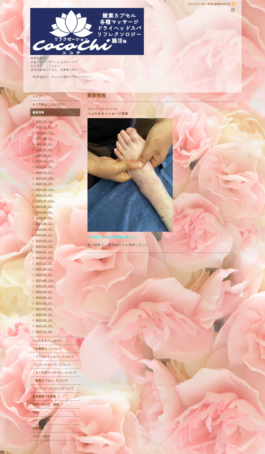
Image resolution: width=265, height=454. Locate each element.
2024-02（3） (45, 246)
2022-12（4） (45, 325)
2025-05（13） (45, 161)
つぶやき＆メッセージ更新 (108, 113)
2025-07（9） (45, 149)
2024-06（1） (45, 223)
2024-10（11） (45, 201)
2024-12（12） (45, 189)
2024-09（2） (45, 206)
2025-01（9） (45, 183)
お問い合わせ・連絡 (45, 404)
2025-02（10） (45, 178)
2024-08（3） (45, 212)
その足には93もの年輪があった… (113, 237)
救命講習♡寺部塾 (44, 396)
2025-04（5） (45, 166)
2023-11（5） (45, 263)
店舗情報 (38, 428)
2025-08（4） (45, 144)
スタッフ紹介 (41, 436)
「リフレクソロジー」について (53, 388)
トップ (36, 96)
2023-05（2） (45, 297)
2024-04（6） (45, 235)
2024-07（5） (45, 218)
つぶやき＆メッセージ (47, 340)
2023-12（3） (45, 257)
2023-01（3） (45, 320)
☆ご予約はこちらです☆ (48, 104)
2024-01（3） (45, 252)
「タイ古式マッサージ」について (54, 372)
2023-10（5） (45, 269)
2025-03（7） (45, 172)
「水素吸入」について (47, 348)
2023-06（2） (45, 291)
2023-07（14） (45, 286)
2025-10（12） (45, 132)
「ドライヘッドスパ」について (53, 356)
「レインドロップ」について (51, 364)
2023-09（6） (45, 274)
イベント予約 (41, 420)
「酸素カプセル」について (50, 380)
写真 (35, 412)
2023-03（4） (45, 308)
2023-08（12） (45, 280)
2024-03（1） (45, 240)
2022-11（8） (45, 331)
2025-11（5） (45, 127)
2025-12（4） (45, 121)
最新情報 (38, 112)
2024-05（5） (45, 229)
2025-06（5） (45, 155)
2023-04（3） (45, 303)
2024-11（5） (45, 195)
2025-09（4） (45, 138)
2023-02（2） (45, 314)
